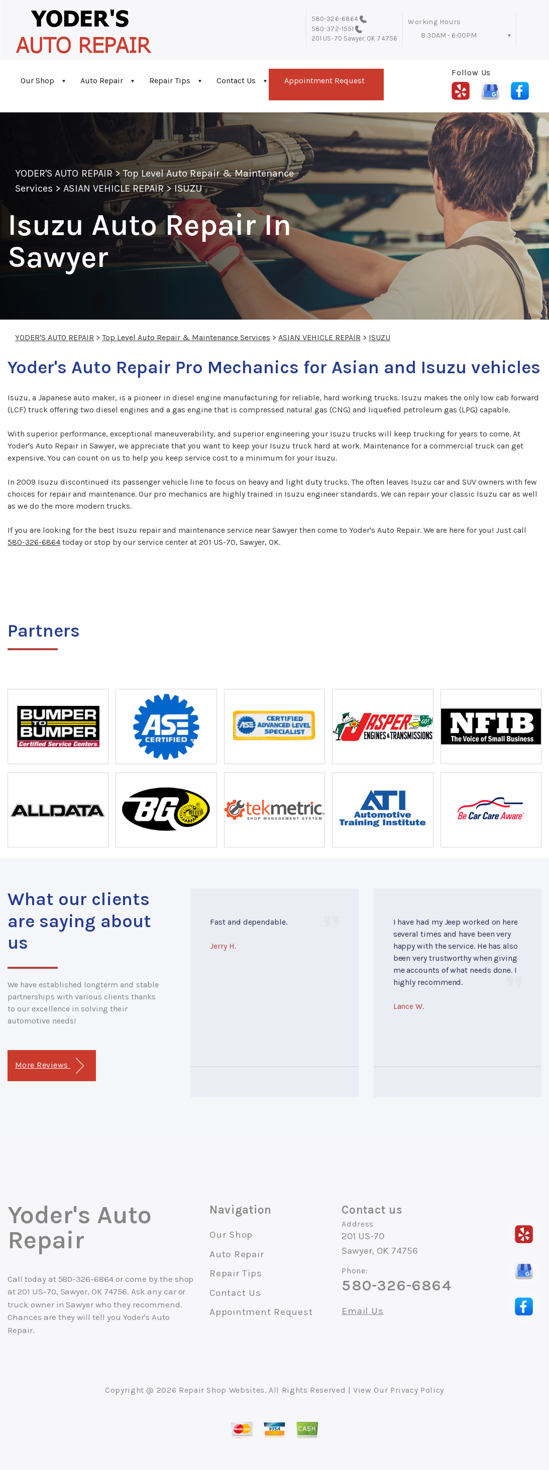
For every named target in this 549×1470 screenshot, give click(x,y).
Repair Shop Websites (222, 1390)
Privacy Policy (417, 1390)
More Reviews (49, 1066)
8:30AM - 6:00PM (449, 35)
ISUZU (187, 188)
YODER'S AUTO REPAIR (64, 173)
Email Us (362, 1311)
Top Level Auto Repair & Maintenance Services (186, 337)
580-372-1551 (332, 29)
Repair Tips (169, 80)
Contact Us (236, 80)
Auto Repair (101, 80)
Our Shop (37, 80)
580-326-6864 (334, 19)
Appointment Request (324, 80)
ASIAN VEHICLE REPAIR (113, 188)
